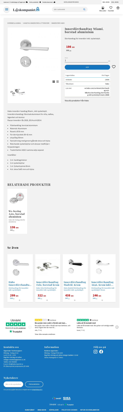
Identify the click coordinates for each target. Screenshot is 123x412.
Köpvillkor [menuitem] (53, 410)
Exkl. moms (114, 2)
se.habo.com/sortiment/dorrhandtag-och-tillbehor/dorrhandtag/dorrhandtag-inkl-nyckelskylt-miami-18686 (96, 91)
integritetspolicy (37, 389)
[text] (90, 47)
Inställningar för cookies (71, 2)
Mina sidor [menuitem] (102, 11)
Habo (107, 84)
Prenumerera (34, 384)
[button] (111, 9)
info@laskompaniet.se (15, 364)
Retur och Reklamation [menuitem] (89, 410)
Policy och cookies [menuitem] (69, 410)
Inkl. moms (106, 2)
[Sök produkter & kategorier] (70, 9)
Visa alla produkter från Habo (77, 100)
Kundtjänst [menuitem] (29, 410)
